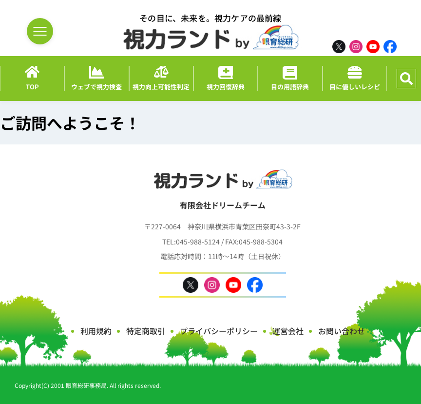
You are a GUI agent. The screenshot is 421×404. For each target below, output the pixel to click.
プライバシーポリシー (219, 331)
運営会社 (288, 331)
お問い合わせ (341, 331)
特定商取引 (145, 331)
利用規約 (96, 331)
